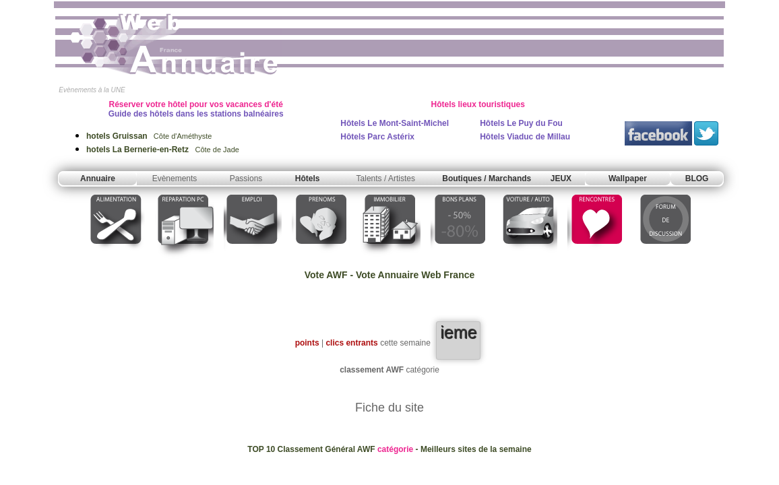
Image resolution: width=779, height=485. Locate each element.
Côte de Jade (162, 150)
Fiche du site (389, 407)
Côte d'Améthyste (149, 136)
